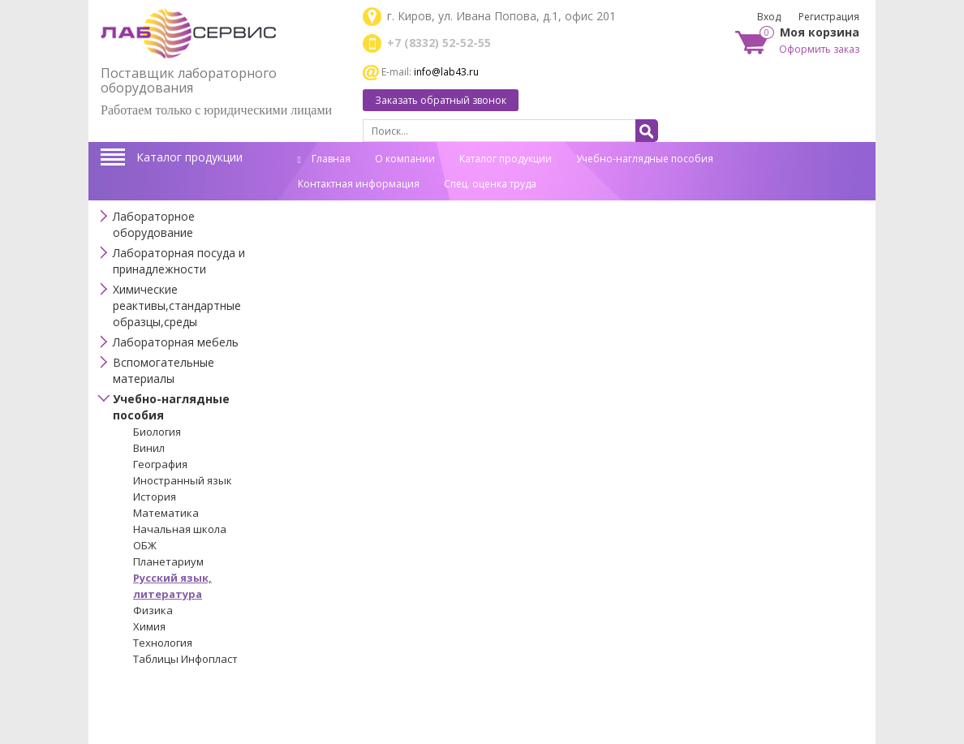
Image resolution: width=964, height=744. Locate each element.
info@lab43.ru (446, 72)
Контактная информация (359, 184)
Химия (149, 626)
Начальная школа (179, 529)
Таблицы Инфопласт (185, 659)
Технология (162, 642)
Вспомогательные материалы (163, 370)
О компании (405, 159)
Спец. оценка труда (490, 184)
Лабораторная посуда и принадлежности (179, 261)
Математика (166, 512)
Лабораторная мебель (176, 342)
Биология (157, 431)
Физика (153, 610)
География (160, 464)
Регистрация (828, 17)
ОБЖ (145, 545)
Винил (149, 448)
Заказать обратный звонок (440, 100)
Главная (324, 159)
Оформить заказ (819, 49)
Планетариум (168, 561)
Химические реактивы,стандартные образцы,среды (177, 305)
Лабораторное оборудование (154, 224)
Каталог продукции (189, 157)
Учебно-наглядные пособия (644, 159)
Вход (769, 17)
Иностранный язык (182, 480)
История (154, 496)
